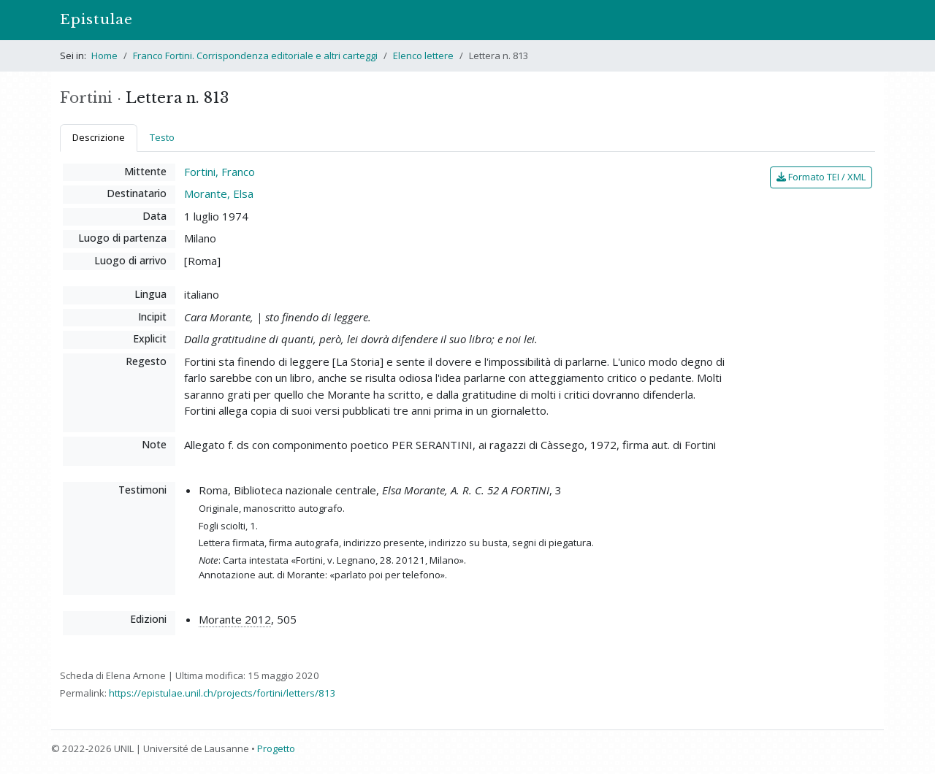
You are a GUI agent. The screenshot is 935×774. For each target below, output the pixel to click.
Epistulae (96, 19)
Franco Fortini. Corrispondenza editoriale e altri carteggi (255, 55)
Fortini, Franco (219, 171)
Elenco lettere (423, 55)
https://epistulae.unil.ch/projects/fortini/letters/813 (222, 693)
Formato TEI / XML (821, 176)
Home (104, 55)
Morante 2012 (235, 619)
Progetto (276, 748)
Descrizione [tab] (98, 137)
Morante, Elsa (218, 193)
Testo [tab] (162, 137)
